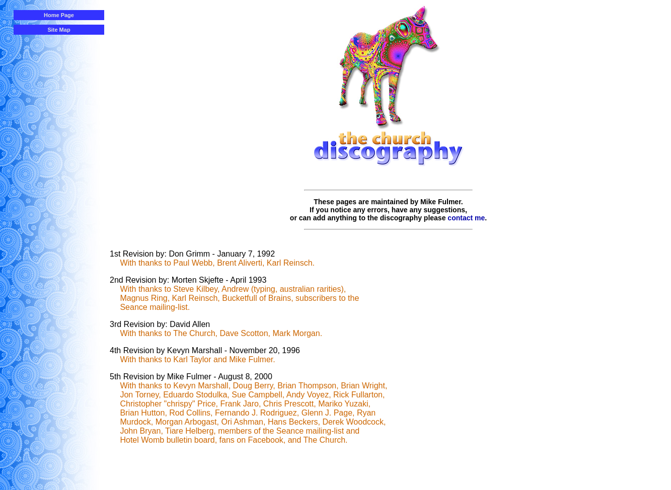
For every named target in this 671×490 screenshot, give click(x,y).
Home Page (59, 15)
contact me (466, 218)
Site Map (58, 30)
